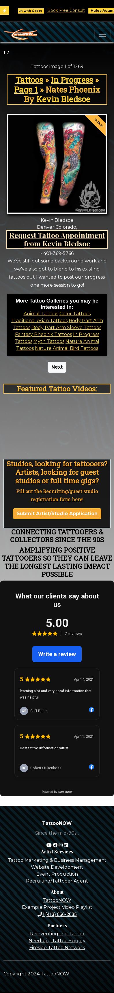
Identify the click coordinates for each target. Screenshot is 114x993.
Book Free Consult (68, 10)
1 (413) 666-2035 (57, 914)
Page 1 (26, 89)
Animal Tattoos (41, 313)
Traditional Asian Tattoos (39, 320)
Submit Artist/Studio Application (57, 513)
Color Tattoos (75, 313)
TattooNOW (57, 900)
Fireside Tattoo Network (57, 947)
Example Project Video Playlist (57, 907)
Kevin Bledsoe (63, 99)
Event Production (57, 874)
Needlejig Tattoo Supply (57, 940)
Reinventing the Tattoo (57, 933)
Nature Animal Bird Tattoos (66, 348)
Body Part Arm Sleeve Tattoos (66, 327)
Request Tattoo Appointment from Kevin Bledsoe (57, 239)
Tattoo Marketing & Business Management (57, 860)
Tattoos (29, 79)
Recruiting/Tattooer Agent (57, 881)
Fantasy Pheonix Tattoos (43, 334)
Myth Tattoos (48, 341)
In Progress (72, 79)
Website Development (57, 867)
